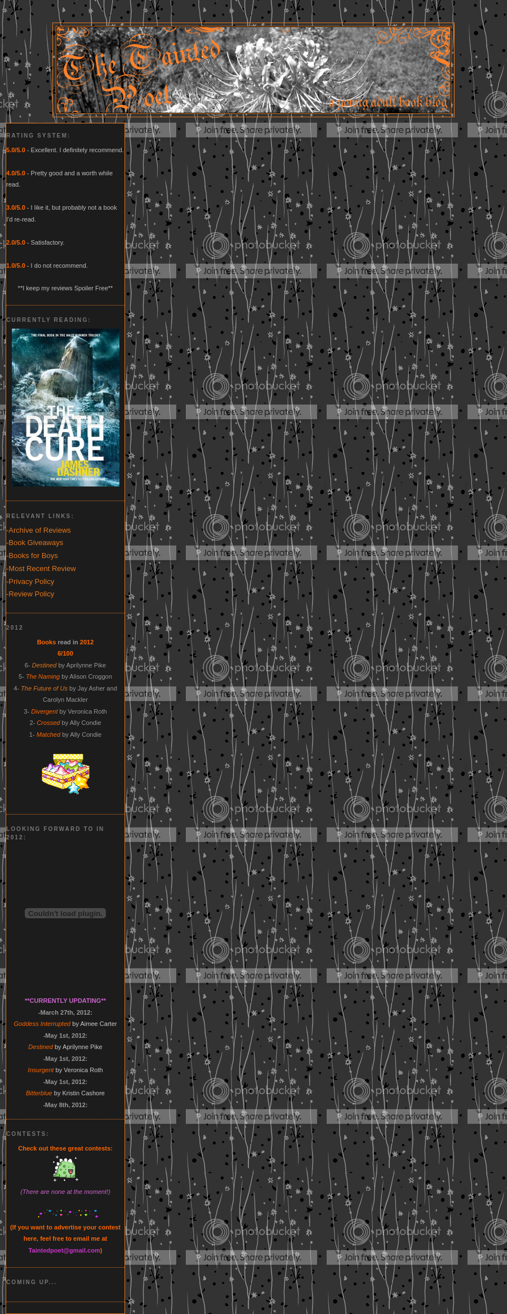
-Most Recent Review (41, 568)
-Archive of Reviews (38, 530)
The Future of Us (44, 688)
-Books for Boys (32, 555)
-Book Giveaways (34, 542)
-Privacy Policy (30, 581)
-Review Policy (30, 594)
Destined (44, 665)
